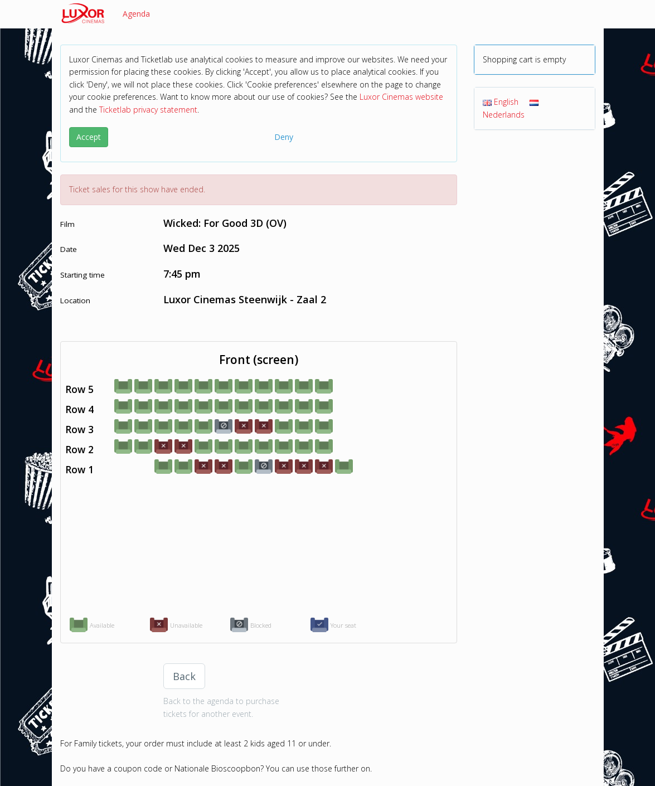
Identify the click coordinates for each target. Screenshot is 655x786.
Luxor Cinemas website (401, 96)
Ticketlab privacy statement (148, 109)
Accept (88, 137)
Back (184, 676)
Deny (283, 137)
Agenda (136, 13)
